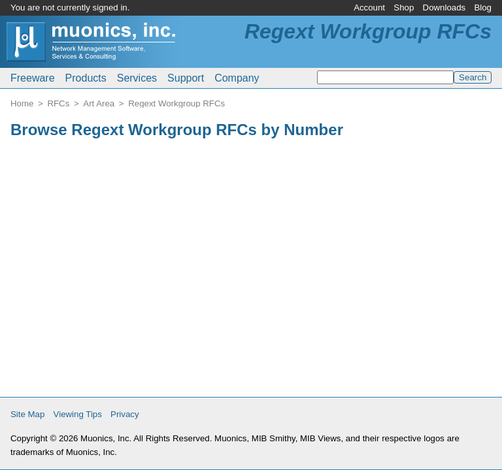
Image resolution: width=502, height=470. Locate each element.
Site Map (27, 414)
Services (137, 78)
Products (86, 78)
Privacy (124, 414)
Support (185, 78)
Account (369, 7)
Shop (403, 7)
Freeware (32, 78)
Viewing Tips (78, 414)
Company (236, 78)
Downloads (444, 7)
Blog (483, 7)
